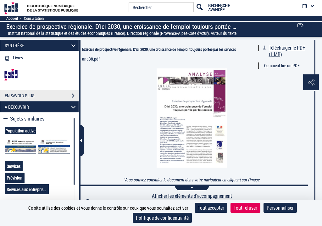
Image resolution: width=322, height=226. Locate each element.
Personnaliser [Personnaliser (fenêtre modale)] (280, 207)
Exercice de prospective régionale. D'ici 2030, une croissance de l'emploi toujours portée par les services (159, 49)
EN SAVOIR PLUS (42, 95)
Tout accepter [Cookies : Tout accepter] (211, 207)
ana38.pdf (91, 59)
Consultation (34, 18)
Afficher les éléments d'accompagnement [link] (192, 196)
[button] (311, 82)
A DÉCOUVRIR (41, 106)
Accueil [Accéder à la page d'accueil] (12, 18)
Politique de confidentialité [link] (162, 217)
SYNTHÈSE (41, 45)
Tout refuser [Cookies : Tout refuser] (245, 207)
